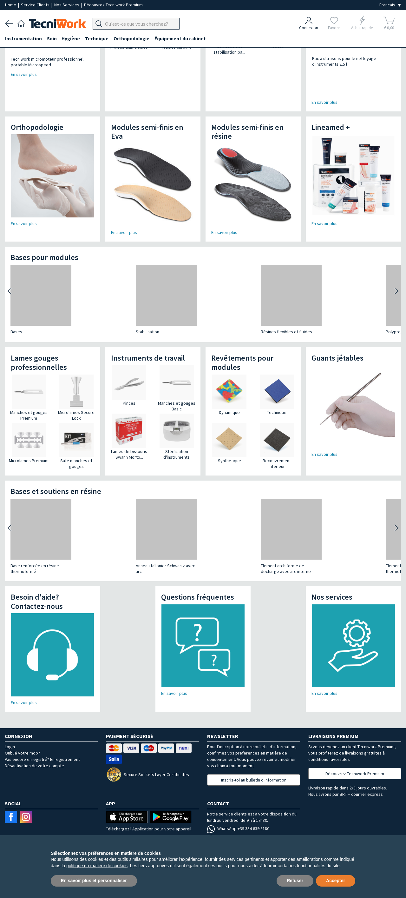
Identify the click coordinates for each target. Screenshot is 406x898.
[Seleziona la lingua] (390, 5)
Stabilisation (86, 309)
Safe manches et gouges (76, 440)
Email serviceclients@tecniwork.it (244, 815)
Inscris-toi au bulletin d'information (253, 757)
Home (11, 5)
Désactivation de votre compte (34, 743)
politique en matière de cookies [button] (97, 865)
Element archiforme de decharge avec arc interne (164, 545)
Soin (52, 39)
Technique (97, 39)
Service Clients (35, 5)
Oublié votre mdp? (22, 730)
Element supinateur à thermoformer (223, 545)
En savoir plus (324, 79)
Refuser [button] (295, 880)
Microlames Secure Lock (76, 392)
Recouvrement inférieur (277, 440)
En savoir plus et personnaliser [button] (94, 880)
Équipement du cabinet (180, 39)
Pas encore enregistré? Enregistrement (42, 736)
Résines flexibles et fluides (164, 309)
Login (10, 724)
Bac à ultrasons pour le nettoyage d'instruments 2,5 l (338, 61)
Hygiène (71, 39)
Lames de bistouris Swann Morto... (129, 431)
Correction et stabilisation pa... (229, 49)
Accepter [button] (335, 880)
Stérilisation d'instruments (176, 431)
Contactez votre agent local (238, 825)
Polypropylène (217, 309)
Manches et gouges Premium (29, 392)
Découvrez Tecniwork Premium (113, 5)
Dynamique (229, 389)
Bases (16, 309)
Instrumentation (23, 39)
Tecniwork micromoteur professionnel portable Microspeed (47, 62)
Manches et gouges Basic (176, 383)
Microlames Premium (29, 438)
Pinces (129, 380)
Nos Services (67, 5)
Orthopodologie (132, 39)
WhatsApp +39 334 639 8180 (238, 805)
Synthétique (229, 438)
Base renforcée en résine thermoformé (34, 545)
